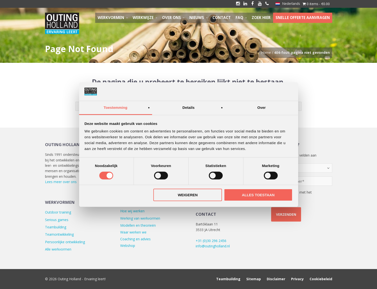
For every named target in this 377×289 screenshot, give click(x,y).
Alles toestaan (258, 195)
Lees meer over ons (61, 181)
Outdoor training (58, 212)
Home (266, 52)
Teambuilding (55, 227)
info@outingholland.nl (213, 246)
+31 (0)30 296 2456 (211, 240)
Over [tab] (261, 107)
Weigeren (188, 195)
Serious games (56, 219)
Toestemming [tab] (116, 107)
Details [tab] (189, 107)
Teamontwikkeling (59, 234)
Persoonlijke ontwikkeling (65, 242)
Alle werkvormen (58, 249)
